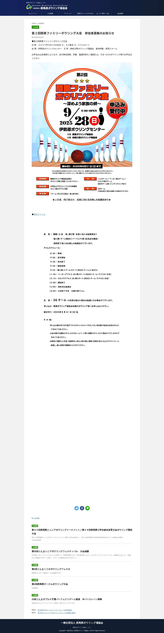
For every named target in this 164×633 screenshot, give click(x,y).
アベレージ (67, 13)
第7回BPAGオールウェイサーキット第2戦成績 (55, 610)
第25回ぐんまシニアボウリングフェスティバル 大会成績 (60, 551)
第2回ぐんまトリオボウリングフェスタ (51, 569)
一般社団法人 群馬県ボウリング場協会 (82, 622)
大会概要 (50, 13)
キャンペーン (33, 13)
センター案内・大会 (102, 13)
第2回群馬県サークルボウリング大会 (50, 584)
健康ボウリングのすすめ (85, 13)
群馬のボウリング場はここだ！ (82, 627)
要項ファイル (39, 214)
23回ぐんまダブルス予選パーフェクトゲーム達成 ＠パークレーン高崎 (67, 599)
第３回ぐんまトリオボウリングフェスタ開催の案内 (56, 613)
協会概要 (120, 13)
